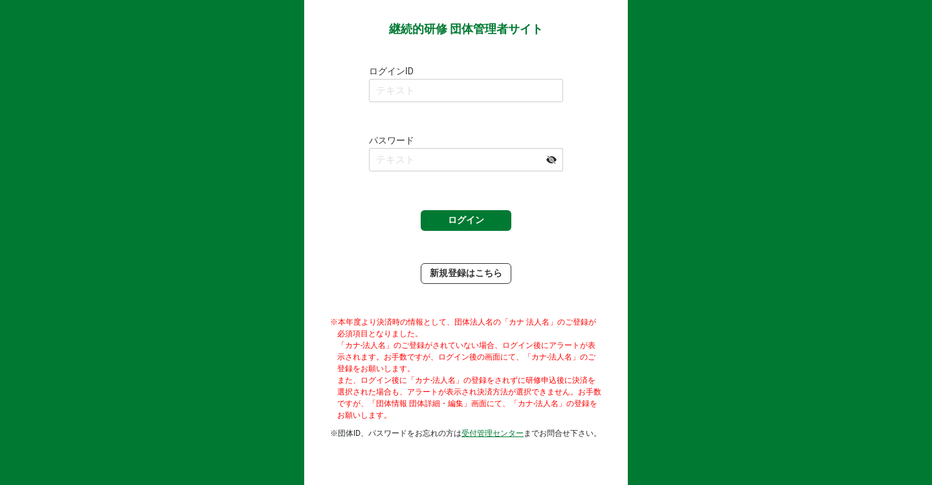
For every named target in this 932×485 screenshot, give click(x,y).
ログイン (466, 220)
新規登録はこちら (466, 273)
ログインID (391, 71)
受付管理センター (492, 433)
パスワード (391, 140)
